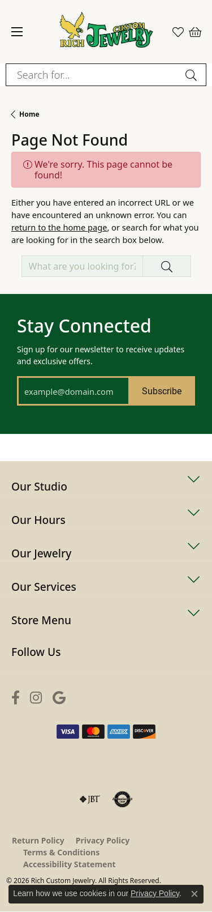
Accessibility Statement (69, 864)
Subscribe (161, 391)
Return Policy (38, 840)
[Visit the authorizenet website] (122, 799)
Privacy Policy (102, 840)
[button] (178, 31)
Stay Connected (84, 325)
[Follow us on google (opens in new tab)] (59, 698)
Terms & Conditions (61, 852)
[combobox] (93, 75)
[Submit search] (193, 75)
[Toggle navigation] (17, 32)
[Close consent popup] (194, 893)
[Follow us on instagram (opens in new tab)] (36, 698)
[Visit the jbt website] (90, 799)
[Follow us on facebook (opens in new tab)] (15, 698)
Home (29, 114)
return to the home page (59, 227)
